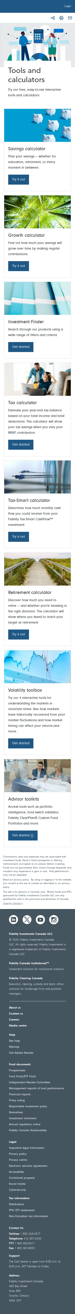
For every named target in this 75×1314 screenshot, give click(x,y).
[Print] (61, 18)
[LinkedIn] (13, 919)
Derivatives (16, 1112)
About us (15, 1007)
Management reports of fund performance (36, 1088)
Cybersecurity (17, 1190)
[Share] (53, 18)
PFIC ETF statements (22, 1210)
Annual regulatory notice (24, 1124)
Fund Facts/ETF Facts (22, 1076)
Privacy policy (18, 1154)
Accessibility (16, 1172)
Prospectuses (17, 1070)
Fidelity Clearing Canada (26, 978)
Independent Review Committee (29, 1082)
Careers (14, 1019)
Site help (14, 1040)
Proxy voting (17, 1100)
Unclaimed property (22, 1178)
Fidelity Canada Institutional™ (29, 963)
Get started (20, 347)
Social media (17, 1184)
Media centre (18, 1025)
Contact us (16, 1013)
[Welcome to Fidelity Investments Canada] (25, 7)
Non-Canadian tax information (28, 1216)
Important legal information (26, 1148)
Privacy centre (18, 1160)
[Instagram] (53, 919)
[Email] (70, 18)
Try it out (18, 179)
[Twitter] (27, 919)
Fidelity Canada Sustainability (28, 1130)
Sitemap (14, 1046)
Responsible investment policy (28, 1106)
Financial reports (19, 1094)
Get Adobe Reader (21, 1052)
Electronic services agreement (28, 1166)
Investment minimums (22, 1118)
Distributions (16, 1204)
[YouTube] (40, 919)
